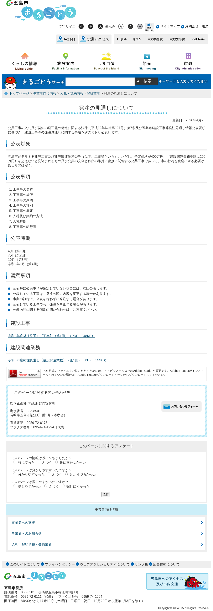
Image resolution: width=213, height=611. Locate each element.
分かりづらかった (83, 474)
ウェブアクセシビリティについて (105, 564)
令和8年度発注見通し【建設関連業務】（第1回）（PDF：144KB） (58, 360)
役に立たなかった (73, 462)
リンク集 (141, 564)
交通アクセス (98, 39)
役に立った (26, 462)
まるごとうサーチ (35, 81)
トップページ (19, 93)
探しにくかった (78, 486)
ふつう (47, 462)
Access (70, 39)
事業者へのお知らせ (27, 533)
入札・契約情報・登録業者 (80, 93)
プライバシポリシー (60, 564)
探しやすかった (29, 486)
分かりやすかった (31, 474)
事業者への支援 (23, 522)
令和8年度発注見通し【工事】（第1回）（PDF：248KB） (51, 336)
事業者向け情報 (44, 93)
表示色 (110, 26)
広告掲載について (166, 564)
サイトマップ (170, 26)
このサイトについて (25, 564)
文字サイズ (67, 26)
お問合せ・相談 (196, 26)
